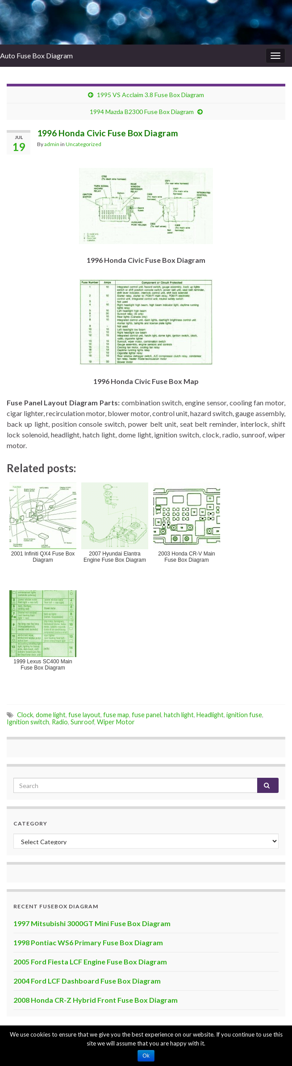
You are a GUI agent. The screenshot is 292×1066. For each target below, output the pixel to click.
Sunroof (82, 722)
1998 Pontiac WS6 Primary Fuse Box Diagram (88, 942)
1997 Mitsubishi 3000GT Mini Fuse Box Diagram (92, 923)
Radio (60, 722)
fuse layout (84, 715)
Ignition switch (28, 722)
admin (51, 144)
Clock (25, 715)
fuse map (116, 715)
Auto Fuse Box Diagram (36, 55)
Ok (145, 1056)
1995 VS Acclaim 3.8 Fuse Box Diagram (150, 94)
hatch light (179, 715)
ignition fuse (244, 715)
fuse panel (146, 715)
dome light (51, 715)
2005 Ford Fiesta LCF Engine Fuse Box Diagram (90, 961)
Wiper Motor (116, 722)
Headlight (210, 715)
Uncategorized (83, 144)
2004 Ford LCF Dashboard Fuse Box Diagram (87, 980)
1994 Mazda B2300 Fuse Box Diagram (142, 111)
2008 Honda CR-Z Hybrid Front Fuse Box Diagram (95, 1000)
